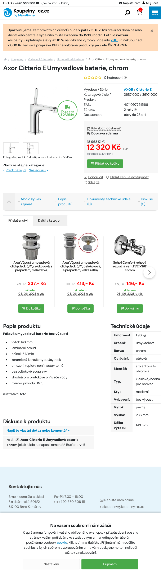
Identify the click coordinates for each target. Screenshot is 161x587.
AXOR (128, 89)
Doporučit (93, 177)
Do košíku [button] (31, 308)
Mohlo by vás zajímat (29, 201)
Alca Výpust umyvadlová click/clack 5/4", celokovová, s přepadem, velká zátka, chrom (80, 268)
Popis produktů (63, 201)
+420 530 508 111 (69, 501)
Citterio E (144, 89)
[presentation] (149, 272)
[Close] (152, 30)
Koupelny (17, 59)
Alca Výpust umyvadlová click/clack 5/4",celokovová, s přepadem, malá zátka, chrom (31, 268)
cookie (62, 542)
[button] (127, 13)
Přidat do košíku (105, 163)
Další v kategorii (50, 220)
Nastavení (51, 564)
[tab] (18, 220)
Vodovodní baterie (40, 59)
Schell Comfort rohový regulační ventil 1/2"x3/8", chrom (130, 266)
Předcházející (14, 170)
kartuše (34, 359)
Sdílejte (91, 182)
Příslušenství (18, 220)
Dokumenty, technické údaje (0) (107, 201)
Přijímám (110, 564)
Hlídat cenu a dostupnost (127, 177)
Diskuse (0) (145, 201)
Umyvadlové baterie (70, 59)
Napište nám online (117, 500)
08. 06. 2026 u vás (31, 293)
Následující (38, 170)
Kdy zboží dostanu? (104, 128)
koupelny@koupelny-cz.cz (122, 506)
